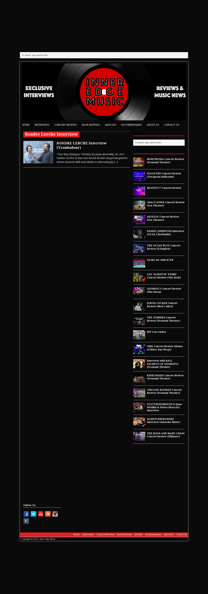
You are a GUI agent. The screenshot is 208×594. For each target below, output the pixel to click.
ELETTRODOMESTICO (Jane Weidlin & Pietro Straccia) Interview (164, 407)
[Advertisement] (104, 26)
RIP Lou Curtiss (156, 332)
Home (26, 124)
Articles (110, 124)
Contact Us (171, 124)
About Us (153, 124)
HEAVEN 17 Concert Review (164, 188)
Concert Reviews (65, 124)
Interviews (41, 124)
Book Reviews (91, 124)
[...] (116, 162)
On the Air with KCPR (160, 260)
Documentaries (131, 124)
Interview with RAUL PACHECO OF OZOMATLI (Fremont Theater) (162, 363)
